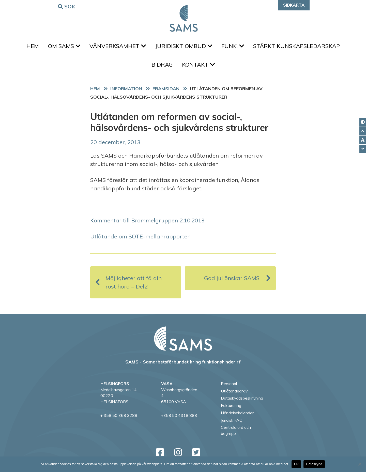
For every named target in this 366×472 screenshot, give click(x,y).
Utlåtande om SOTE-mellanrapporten (140, 236)
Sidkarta (293, 5)
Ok (296, 464)
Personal (229, 383)
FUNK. (232, 46)
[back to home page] (183, 338)
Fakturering (231, 405)
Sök (67, 6)
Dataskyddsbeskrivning (242, 398)
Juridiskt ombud (183, 46)
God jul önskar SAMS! (237, 278)
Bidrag (162, 64)
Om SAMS (64, 46)
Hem (32, 46)
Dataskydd (314, 464)
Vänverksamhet (117, 46)
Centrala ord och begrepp (236, 430)
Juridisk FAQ (231, 420)
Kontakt (198, 64)
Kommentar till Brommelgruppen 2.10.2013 (147, 220)
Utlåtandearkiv (234, 390)
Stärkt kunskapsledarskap (296, 46)
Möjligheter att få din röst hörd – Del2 (128, 282)
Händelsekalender (237, 412)
